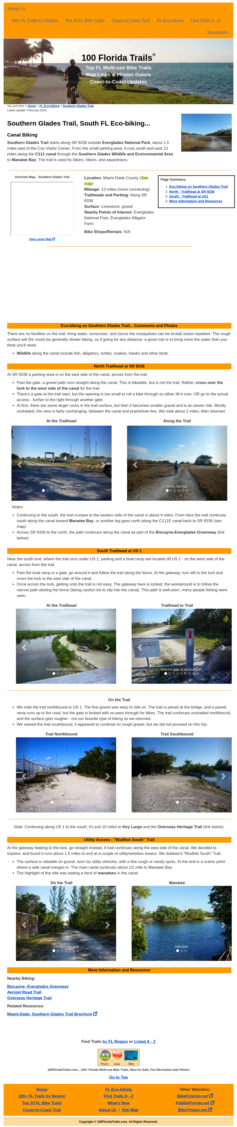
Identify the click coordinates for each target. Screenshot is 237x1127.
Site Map (130, 1110)
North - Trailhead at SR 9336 (191, 192)
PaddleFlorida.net (195, 1103)
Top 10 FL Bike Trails (85, 20)
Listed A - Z (144, 1041)
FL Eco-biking (170, 20)
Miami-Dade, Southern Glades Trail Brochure (52, 1014)
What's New (118, 1103)
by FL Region (115, 1041)
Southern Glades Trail (78, 106)
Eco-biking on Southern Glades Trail (198, 187)
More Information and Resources (195, 201)
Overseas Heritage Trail (29, 998)
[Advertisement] (119, 284)
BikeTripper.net (195, 1110)
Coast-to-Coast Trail (131, 20)
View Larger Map (42, 239)
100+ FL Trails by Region (34, 20)
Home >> (16, 8)
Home (32, 106)
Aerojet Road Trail (24, 992)
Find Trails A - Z (205, 20)
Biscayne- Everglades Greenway (38, 986)
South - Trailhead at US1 (188, 196)
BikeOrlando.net (195, 1096)
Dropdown (218, 32)
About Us (108, 1110)
